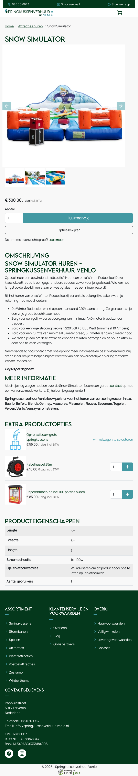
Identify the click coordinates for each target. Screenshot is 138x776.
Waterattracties (21, 656)
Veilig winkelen (109, 632)
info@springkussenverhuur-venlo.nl (42, 726)
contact (116, 386)
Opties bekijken (69, 230)
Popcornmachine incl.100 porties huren (55, 492)
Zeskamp (16, 673)
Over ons (60, 628)
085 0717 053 (29, 721)
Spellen (14, 640)
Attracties (16, 648)
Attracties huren (30, 26)
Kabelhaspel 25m (39, 465)
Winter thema (19, 681)
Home (9, 26)
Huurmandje (78, 218)
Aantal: (10, 209)
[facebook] (9, 754)
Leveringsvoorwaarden (115, 640)
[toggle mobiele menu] (130, 12)
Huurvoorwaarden (111, 624)
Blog (56, 636)
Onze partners (64, 645)
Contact (104, 648)
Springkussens (20, 624)
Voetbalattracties (22, 665)
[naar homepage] (29, 12)
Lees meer (56, 240)
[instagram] (22, 754)
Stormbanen (18, 632)
